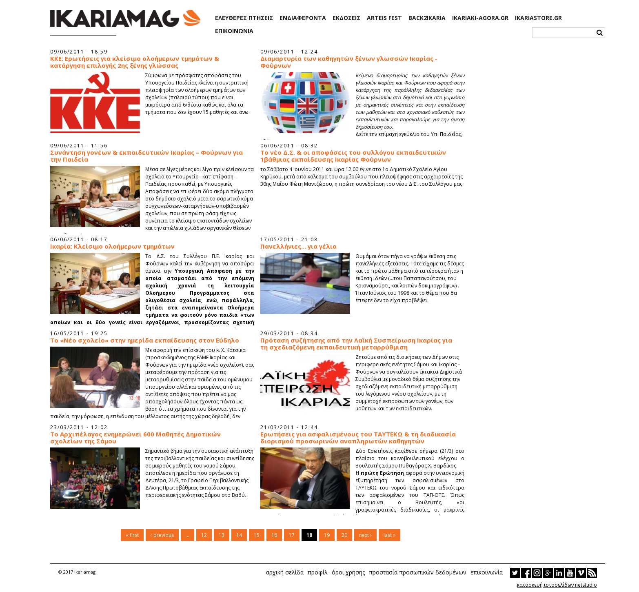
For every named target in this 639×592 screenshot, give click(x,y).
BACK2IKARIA (427, 18)
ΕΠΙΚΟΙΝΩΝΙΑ (234, 31)
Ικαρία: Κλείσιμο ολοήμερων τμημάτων (112, 246)
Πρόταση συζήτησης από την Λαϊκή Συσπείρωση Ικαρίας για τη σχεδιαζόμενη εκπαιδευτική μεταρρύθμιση (356, 344)
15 (257, 535)
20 (344, 535)
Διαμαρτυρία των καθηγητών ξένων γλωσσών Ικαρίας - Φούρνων (348, 62)
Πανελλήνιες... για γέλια (298, 246)
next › (365, 535)
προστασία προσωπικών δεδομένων (417, 572)
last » (389, 535)
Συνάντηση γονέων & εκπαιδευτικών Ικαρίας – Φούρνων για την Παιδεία (146, 156)
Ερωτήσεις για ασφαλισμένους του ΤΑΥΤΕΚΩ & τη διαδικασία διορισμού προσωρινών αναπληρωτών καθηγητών (358, 438)
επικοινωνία (486, 572)
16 (274, 535)
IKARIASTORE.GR (538, 18)
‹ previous (162, 535)
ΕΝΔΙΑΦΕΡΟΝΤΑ (303, 18)
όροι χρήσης (348, 572)
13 (221, 535)
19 (327, 535)
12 (204, 535)
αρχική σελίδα (285, 572)
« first (132, 535)
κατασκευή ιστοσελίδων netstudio (557, 584)
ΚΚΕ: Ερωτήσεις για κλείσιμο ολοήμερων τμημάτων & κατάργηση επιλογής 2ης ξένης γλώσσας (134, 62)
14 (239, 535)
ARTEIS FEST (384, 18)
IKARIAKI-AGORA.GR (480, 18)
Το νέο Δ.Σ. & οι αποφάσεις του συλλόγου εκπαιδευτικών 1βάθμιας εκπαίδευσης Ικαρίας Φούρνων (353, 156)
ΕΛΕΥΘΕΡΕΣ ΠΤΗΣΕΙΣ (244, 18)
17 (292, 535)
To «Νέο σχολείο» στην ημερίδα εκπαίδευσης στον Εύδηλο (144, 340)
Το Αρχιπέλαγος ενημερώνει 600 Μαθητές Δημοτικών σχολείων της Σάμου (135, 438)
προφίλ (318, 572)
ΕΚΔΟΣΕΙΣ (346, 18)
